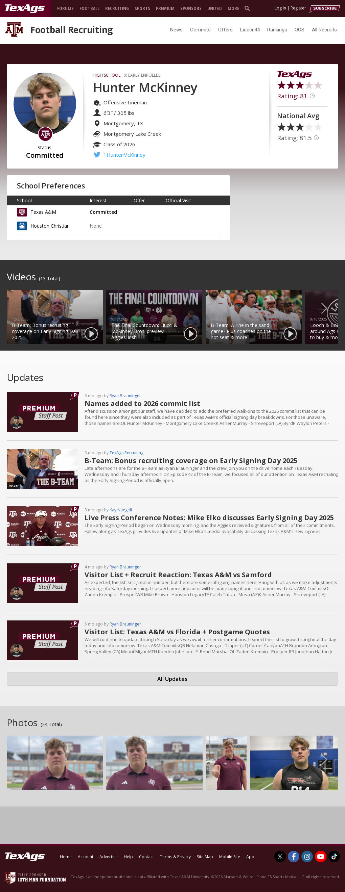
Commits (200, 30)
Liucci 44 (250, 30)
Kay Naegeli (121, 510)
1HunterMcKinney (124, 154)
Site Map (205, 857)
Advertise (108, 857)
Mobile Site (229, 857)
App (250, 857)
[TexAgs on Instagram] (307, 856)
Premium (165, 8)
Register (298, 8)
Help (128, 857)
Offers (225, 30)
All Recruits (324, 30)
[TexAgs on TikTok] (334, 856)
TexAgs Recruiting (126, 453)
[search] (249, 8)
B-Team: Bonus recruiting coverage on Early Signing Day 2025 (191, 460)
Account (85, 857)
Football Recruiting (71, 30)
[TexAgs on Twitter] (280, 856)
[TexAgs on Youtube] (320, 856)
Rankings (277, 30)
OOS (299, 30)
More (233, 8)
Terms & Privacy (175, 857)
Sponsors (191, 8)
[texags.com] (25, 8)
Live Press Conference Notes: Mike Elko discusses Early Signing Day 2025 (209, 517)
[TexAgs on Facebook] (293, 856)
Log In (280, 8)
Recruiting (117, 8)
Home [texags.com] (66, 857)
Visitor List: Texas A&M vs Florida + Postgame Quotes (177, 632)
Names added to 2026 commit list (142, 403)
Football (89, 8)
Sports (142, 8)
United (214, 8)
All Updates (172, 679)
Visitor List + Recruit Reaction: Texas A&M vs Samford (178, 575)
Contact (146, 857)
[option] (55, 317)
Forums (65, 8)
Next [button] (330, 308)
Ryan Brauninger (125, 396)
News (176, 30)
